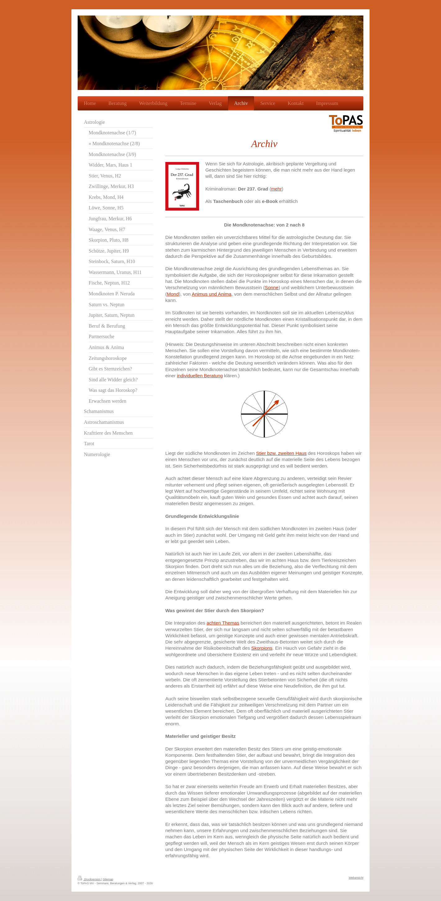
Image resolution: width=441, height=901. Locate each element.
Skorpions (261, 648)
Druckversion (89, 879)
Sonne (272, 287)
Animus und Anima (211, 294)
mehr (276, 188)
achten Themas (223, 622)
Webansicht (356, 877)
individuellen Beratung (200, 375)
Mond (173, 294)
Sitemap (108, 879)
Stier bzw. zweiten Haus (281, 453)
